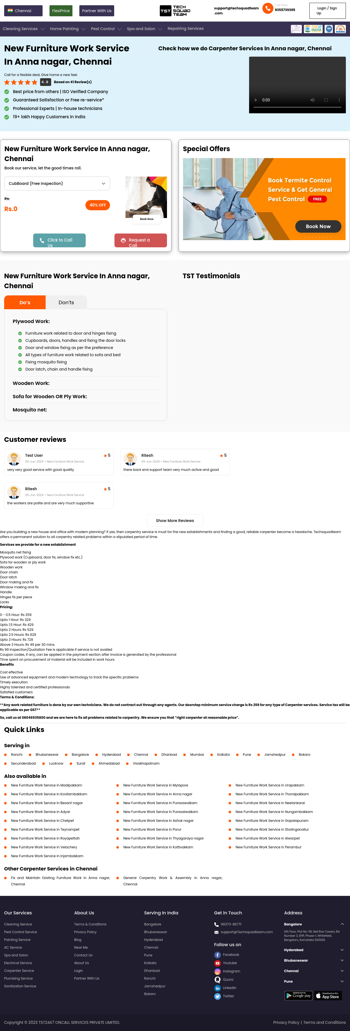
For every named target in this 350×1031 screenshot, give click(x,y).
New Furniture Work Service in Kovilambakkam (49, 794)
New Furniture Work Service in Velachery (44, 847)
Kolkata (223, 754)
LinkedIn (225, 987)
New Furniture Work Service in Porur (152, 829)
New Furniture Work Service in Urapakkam (270, 785)
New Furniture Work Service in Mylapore (155, 785)
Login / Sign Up (327, 10)
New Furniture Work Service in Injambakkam (47, 856)
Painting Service (17, 939)
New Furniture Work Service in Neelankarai (270, 803)
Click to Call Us (60, 242)
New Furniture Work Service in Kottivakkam (158, 847)
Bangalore (80, 754)
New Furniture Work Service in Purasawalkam (160, 803)
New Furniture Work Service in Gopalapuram (272, 820)
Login (78, 970)
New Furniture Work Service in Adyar (40, 811)
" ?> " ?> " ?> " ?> (57, 183)
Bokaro (304, 754)
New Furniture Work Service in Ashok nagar (158, 820)
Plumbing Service (18, 978)
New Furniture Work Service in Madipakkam (46, 785)
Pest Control (107, 29)
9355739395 (285, 9)
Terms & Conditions (90, 924)
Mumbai (197, 754)
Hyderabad (111, 754)
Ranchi (16, 754)
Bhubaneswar (47, 754)
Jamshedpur (275, 754)
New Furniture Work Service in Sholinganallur (272, 829)
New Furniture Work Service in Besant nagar (47, 803)
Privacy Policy (85, 932)
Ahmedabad (109, 763)
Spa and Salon (145, 29)
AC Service (13, 947)
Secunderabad (23, 763)
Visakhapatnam (146, 763)
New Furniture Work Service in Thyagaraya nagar (163, 838)
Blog (77, 939)
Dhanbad (169, 754)
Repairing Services (185, 28)
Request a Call (139, 242)
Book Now (146, 219)
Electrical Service (18, 963)
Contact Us (83, 955)
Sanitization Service (20, 986)
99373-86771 (231, 924)
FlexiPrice (61, 11)
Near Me (81, 947)
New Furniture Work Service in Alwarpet (268, 838)
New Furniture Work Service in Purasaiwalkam (160, 811)
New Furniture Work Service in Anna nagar (157, 794)
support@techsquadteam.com (236, 10)
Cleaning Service (18, 924)
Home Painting (68, 29)
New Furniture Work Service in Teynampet (45, 829)
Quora (224, 979)
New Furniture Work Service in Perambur (268, 847)
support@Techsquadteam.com (247, 932)
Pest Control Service (20, 932)
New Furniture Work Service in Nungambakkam (274, 811)
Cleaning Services (24, 29)
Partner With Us (96, 11)
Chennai (141, 754)
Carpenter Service (19, 970)
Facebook (226, 954)
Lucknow (56, 763)
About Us (81, 963)
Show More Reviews (175, 520)
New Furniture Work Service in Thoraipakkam (272, 794)
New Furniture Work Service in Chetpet (42, 820)
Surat (81, 763)
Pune (247, 754)
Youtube (225, 963)
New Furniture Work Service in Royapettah (45, 838)
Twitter (224, 996)
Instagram (227, 971)
